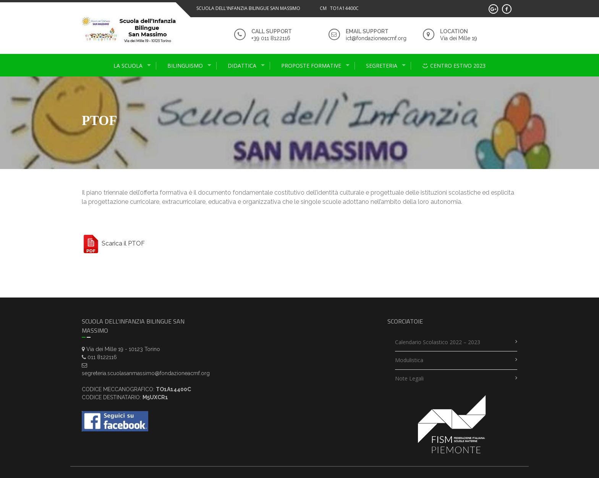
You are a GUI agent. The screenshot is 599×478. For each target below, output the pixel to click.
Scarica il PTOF (113, 243)
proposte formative (311, 65)
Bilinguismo (185, 65)
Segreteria (381, 65)
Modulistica (409, 360)
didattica (242, 65)
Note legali (409, 378)
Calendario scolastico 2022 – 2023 (437, 342)
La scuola (127, 65)
